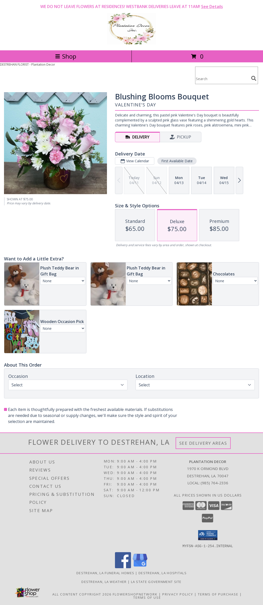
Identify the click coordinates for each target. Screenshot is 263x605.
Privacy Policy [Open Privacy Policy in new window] (177, 594)
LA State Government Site (156, 581)
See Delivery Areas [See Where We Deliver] (203, 443)
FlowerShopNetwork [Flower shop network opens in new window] (135, 594)
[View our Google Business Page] (140, 566)
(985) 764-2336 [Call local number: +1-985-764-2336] (214, 482)
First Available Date (177, 161)
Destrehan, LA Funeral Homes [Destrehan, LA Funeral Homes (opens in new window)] (105, 572)
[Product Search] (222, 78)
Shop (65, 56)
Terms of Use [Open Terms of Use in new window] (147, 597)
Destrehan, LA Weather (103, 581)
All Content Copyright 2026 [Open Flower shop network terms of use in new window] (81, 594)
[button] (207, 535)
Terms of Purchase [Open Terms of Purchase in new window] (218, 594)
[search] (254, 78)
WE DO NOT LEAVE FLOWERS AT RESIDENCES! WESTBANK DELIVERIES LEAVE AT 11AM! (131, 6)
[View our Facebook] (123, 566)
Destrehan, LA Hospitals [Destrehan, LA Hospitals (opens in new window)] (163, 572)
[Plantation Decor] (131, 43)
